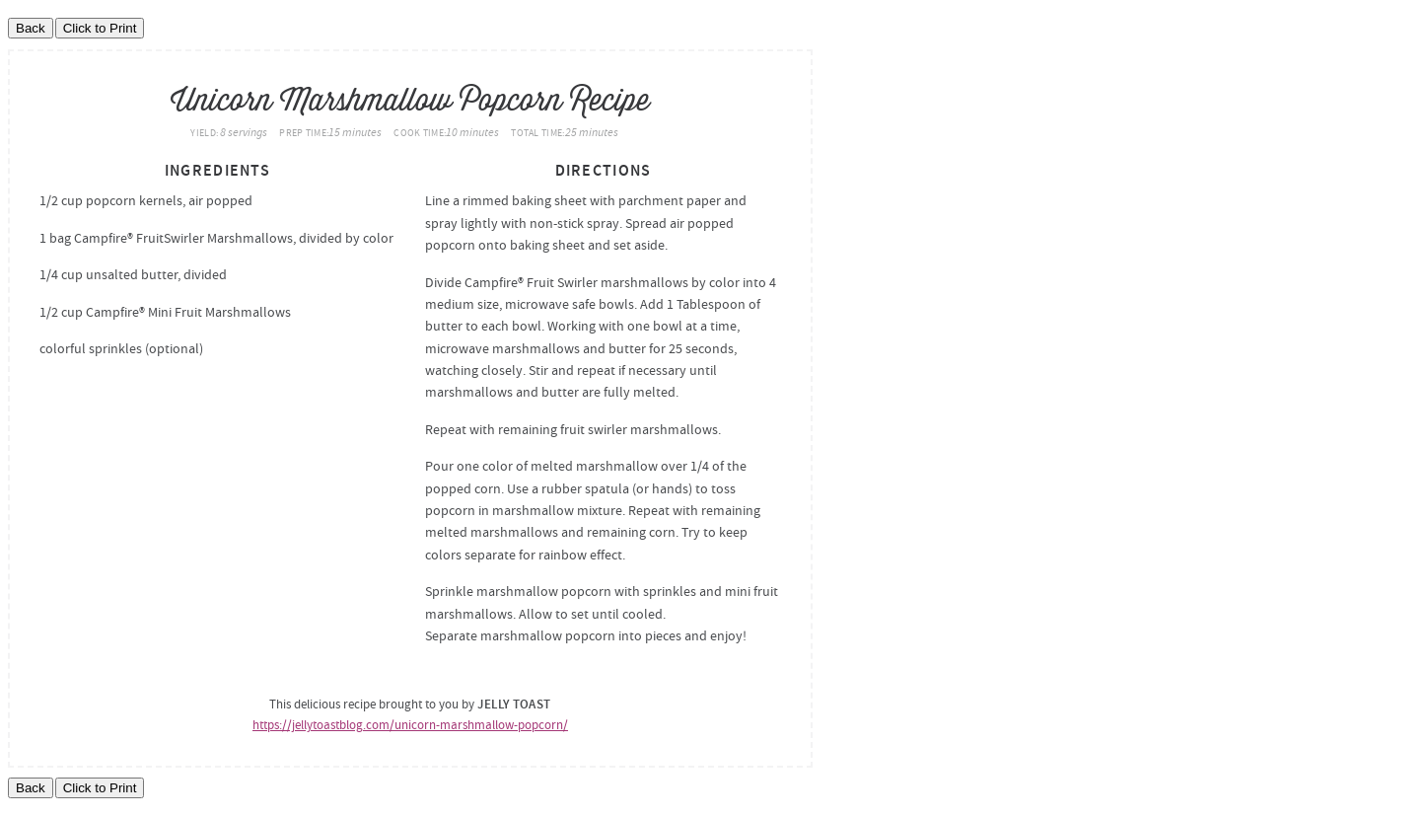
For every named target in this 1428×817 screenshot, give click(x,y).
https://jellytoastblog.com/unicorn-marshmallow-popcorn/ (410, 725)
